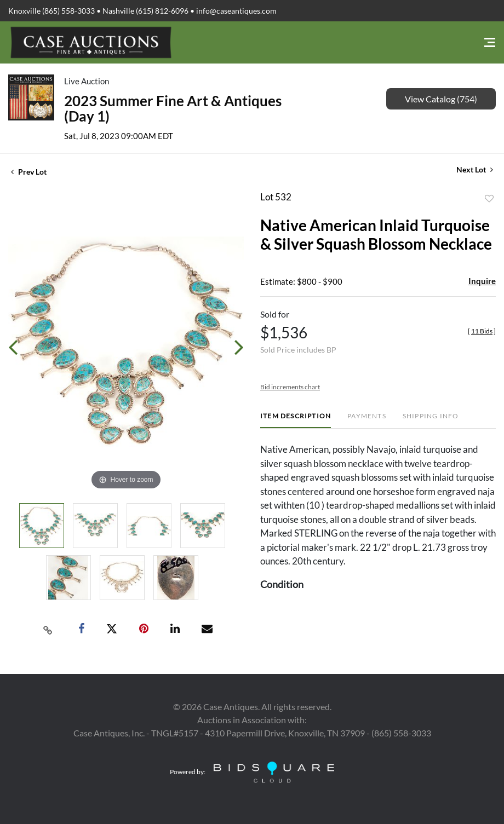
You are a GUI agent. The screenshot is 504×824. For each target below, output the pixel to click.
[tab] (295, 420)
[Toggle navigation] (489, 42)
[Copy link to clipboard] (48, 629)
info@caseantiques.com (236, 10)
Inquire (482, 281)
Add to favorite (489, 199)
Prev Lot (29, 171)
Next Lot (474, 169)
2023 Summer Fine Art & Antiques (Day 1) (173, 108)
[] (482, 331)
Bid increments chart (290, 387)
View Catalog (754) (441, 99)
